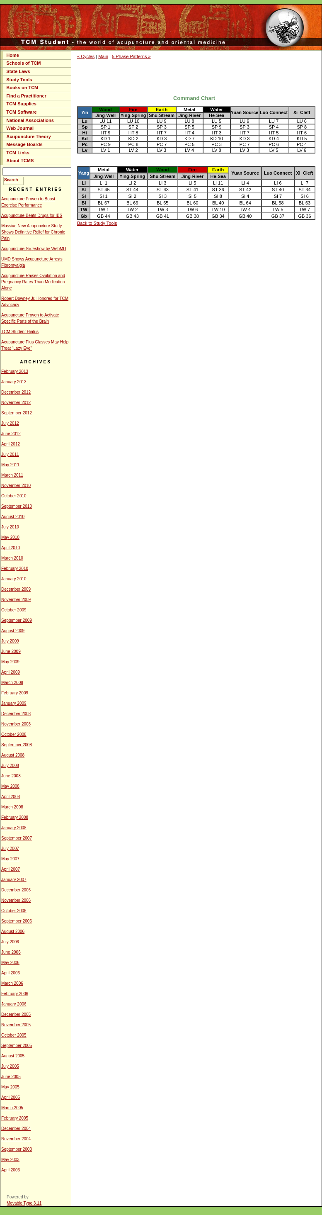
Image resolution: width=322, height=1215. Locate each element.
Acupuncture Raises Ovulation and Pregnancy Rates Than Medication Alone (33, 281)
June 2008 (11, 776)
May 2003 (10, 1159)
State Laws (18, 71)
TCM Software (21, 112)
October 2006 (14, 910)
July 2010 (10, 527)
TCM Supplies (21, 103)
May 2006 (10, 962)
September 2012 (16, 413)
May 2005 (10, 1087)
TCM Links (17, 152)
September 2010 (16, 506)
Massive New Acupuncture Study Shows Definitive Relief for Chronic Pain (33, 232)
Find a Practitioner (26, 95)
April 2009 (10, 672)
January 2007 (14, 879)
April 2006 (10, 973)
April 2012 (10, 444)
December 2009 (16, 589)
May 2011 (10, 465)
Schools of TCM (23, 63)
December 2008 (16, 713)
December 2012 (16, 392)
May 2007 (10, 859)
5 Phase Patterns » (131, 56)
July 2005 (10, 1066)
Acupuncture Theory (28, 136)
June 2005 (11, 1076)
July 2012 (10, 423)
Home (12, 55)
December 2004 (16, 1128)
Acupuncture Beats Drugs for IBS (31, 215)
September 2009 (16, 620)
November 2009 (16, 599)
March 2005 (12, 1107)
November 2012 (16, 402)
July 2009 (10, 641)
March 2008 (12, 807)
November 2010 (16, 485)
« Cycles (85, 56)
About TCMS (20, 160)
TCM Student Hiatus (20, 331)
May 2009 (10, 662)
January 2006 (14, 1004)
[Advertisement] (196, 76)
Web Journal (20, 128)
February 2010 (14, 568)
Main (103, 56)
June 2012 (11, 433)
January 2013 (14, 382)
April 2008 (10, 796)
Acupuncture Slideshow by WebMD (33, 248)
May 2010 (10, 537)
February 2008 (14, 817)
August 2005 (12, 1056)
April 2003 (10, 1170)
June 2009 (11, 651)
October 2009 (14, 610)
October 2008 (14, 734)
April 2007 (10, 869)
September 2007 (16, 838)
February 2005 (14, 1118)
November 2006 (16, 900)
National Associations (30, 120)
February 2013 (14, 371)
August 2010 (12, 516)
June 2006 (11, 952)
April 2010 (10, 547)
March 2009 (12, 682)
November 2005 (16, 1025)
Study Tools (19, 79)
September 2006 (16, 921)
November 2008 (16, 724)
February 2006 (14, 993)
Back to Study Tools (97, 223)
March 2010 (12, 558)
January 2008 (14, 827)
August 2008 (12, 755)
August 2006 (12, 931)
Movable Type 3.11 (24, 1203)
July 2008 (10, 765)
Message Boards (24, 144)
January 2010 (14, 579)
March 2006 (12, 983)
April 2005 (10, 1097)
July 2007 (10, 848)
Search (11, 180)
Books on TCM (22, 87)
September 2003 (16, 1149)
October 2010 (14, 496)
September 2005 (16, 1045)
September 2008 (16, 745)
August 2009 (12, 630)
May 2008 (10, 786)
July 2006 (10, 942)
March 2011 (12, 475)
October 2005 (14, 1035)
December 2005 (16, 1014)
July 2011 (10, 454)
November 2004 (16, 1139)
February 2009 (14, 693)
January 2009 (14, 703)
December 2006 (16, 890)
